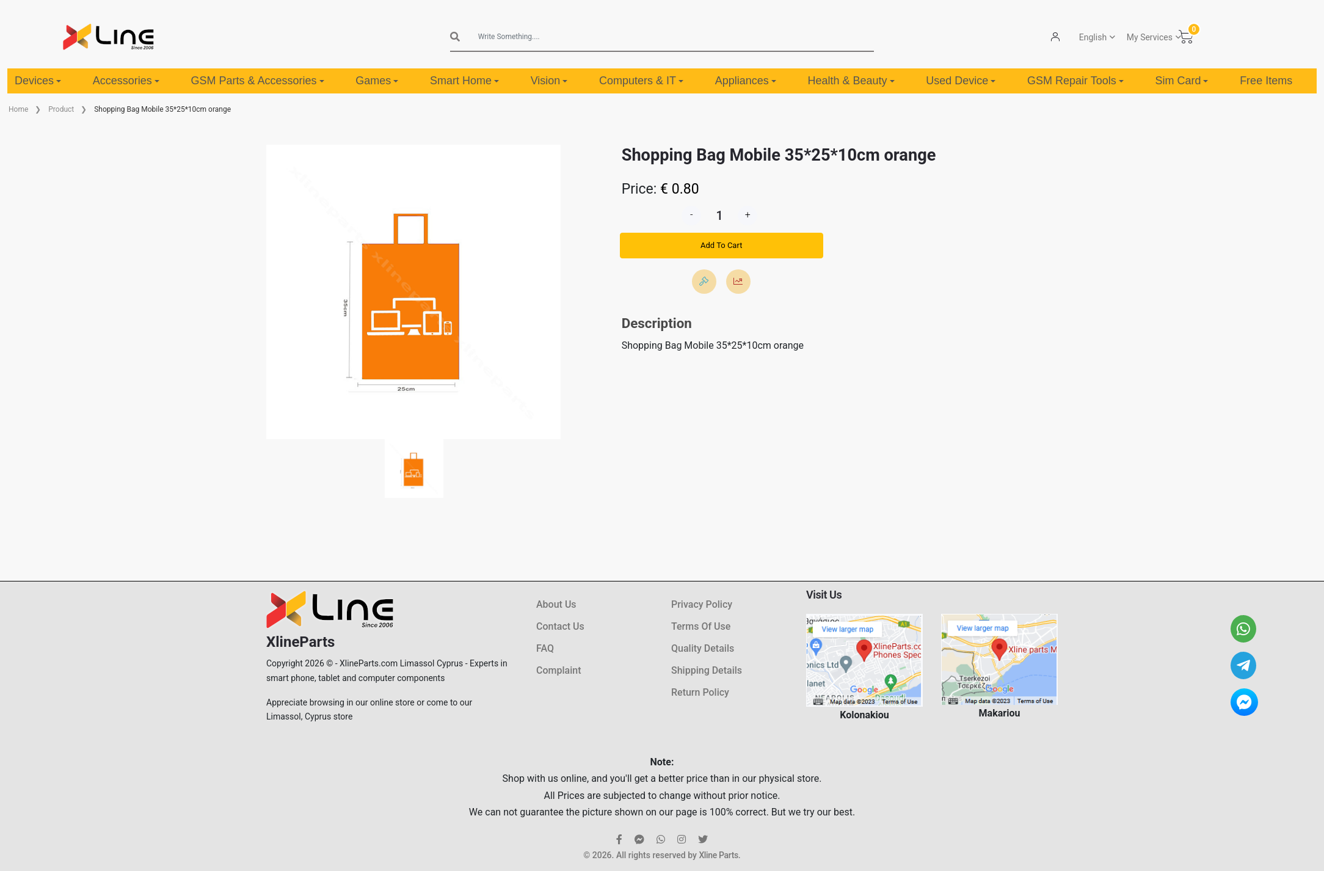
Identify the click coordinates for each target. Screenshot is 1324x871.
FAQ (545, 648)
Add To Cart (721, 245)
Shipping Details (706, 670)
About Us (556, 604)
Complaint (558, 670)
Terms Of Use (700, 626)
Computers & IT (641, 81)
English (1093, 37)
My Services (1150, 37)
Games (376, 81)
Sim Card (1181, 81)
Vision (549, 81)
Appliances (745, 81)
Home (18, 109)
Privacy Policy (701, 604)
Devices (38, 81)
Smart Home (464, 81)
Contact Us (560, 626)
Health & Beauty (851, 81)
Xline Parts (718, 855)
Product (61, 109)
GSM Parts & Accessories (257, 81)
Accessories (126, 81)
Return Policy (700, 692)
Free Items (1266, 81)
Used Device (960, 81)
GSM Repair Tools (1075, 81)
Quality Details (702, 648)
